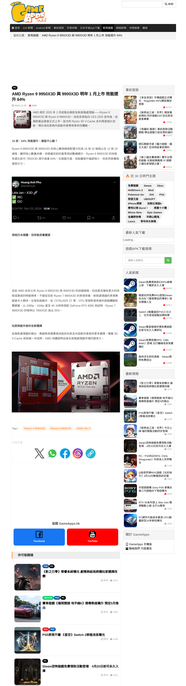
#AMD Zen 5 (83, 428)
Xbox (160, 185)
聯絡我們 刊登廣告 (139, 548)
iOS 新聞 (28, 27)
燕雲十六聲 (160, 207)
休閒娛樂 (134, 27)
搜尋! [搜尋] (169, 4)
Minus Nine (135, 212)
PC (14, 88)
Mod (151, 190)
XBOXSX (48, 598)
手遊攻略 (72, 27)
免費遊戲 (133, 185)
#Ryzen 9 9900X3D (60, 428)
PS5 (46, 566)
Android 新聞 (43, 27)
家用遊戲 (108, 27)
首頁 (15, 27)
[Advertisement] (94, 62)
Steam (148, 185)
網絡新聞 (121, 27)
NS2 (46, 629)
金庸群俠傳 (135, 216)
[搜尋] (142, 4)
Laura (132, 221)
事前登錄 (59, 27)
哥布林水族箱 (148, 221)
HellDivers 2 (135, 190)
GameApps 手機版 (139, 544)
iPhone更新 (135, 203)
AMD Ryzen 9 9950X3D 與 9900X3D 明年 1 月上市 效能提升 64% (82, 35)
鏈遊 (145, 27)
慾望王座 (133, 199)
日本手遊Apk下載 (90, 27)
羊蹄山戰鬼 (152, 216)
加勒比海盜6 (154, 203)
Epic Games (154, 212)
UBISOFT (149, 199)
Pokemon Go (136, 194)
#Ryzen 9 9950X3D (34, 428)
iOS (152, 194)
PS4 (161, 194)
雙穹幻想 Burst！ (138, 207)
